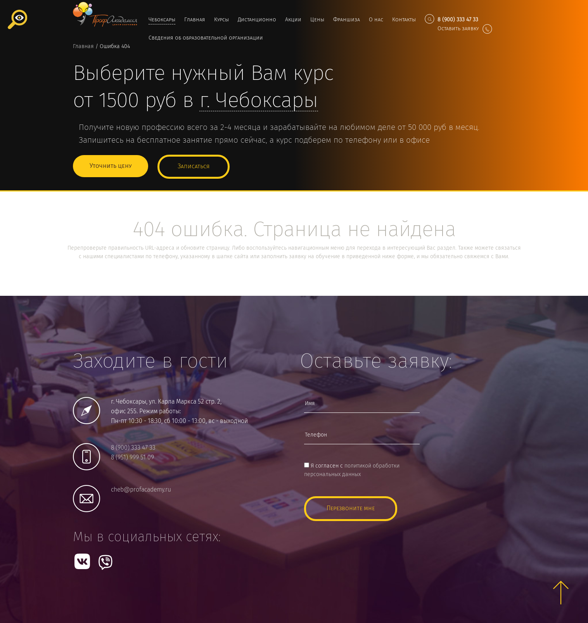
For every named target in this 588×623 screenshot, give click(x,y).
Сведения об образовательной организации (206, 38)
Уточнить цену (110, 166)
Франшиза (346, 20)
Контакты (404, 20)
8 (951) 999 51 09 (132, 457)
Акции (293, 20)
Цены (317, 20)
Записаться (193, 166)
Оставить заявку (465, 28)
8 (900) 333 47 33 (133, 447)
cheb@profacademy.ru (141, 489)
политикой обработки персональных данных (351, 469)
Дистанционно (257, 20)
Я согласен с (351, 469)
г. (258, 101)
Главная (194, 20)
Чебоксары (162, 20)
